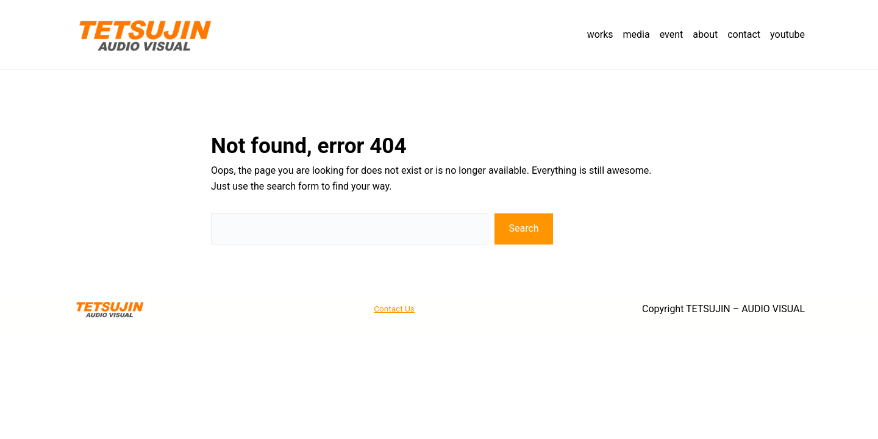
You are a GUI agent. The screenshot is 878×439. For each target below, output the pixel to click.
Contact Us (394, 308)
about (705, 34)
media (636, 34)
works (600, 34)
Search (524, 228)
